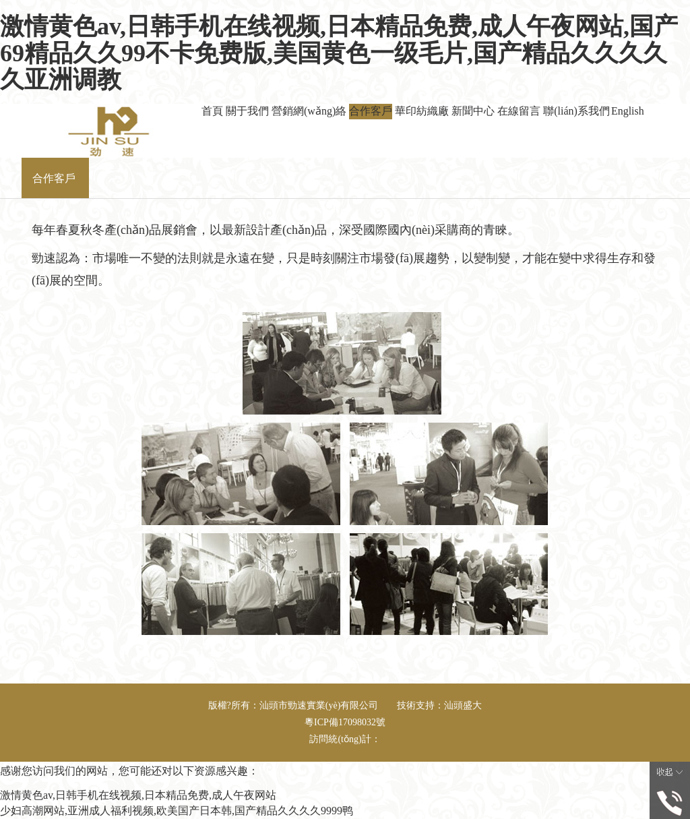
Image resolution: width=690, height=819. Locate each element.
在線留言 (518, 111)
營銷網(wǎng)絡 (309, 111)
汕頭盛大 (463, 705)
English (627, 111)
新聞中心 (473, 111)
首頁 (212, 111)
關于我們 (247, 111)
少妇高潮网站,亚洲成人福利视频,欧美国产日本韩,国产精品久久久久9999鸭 (176, 810)
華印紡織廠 (422, 111)
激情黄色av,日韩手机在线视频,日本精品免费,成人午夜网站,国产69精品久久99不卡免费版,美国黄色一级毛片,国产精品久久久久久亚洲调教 (339, 53)
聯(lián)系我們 (576, 111)
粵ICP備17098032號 (345, 722)
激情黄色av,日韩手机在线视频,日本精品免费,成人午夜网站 (138, 795)
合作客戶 (370, 111)
